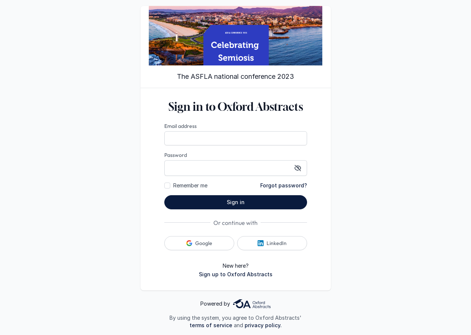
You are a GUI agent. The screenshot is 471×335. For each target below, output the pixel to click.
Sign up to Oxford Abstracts (235, 274)
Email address (180, 126)
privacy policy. (263, 325)
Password (175, 155)
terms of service (211, 325)
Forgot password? (283, 185)
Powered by (235, 303)
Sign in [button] (236, 202)
